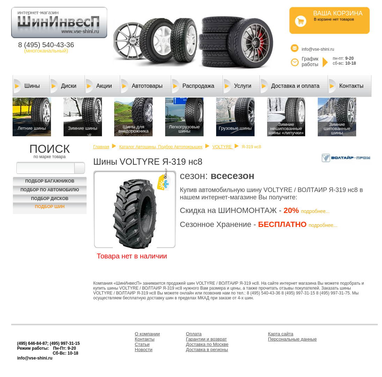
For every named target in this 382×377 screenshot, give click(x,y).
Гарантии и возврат (206, 339)
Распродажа (193, 86)
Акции (99, 86)
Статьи (142, 344)
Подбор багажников (49, 181)
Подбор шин (50, 206)
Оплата (194, 333)
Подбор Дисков (49, 198)
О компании (147, 333)
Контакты (346, 86)
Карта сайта (280, 333)
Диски (63, 86)
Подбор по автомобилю (50, 189)
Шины (27, 86)
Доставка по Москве (207, 344)
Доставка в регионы (207, 349)
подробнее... (315, 211)
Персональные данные (292, 339)
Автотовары (141, 86)
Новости (143, 349)
